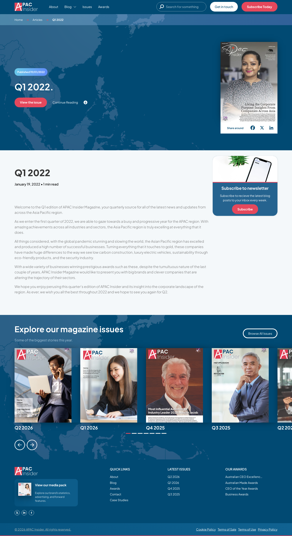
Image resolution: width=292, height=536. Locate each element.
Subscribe (245, 209)
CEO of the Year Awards (242, 489)
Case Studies (119, 501)
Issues (87, 7)
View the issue (31, 102)
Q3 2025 (174, 495)
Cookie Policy (206, 529)
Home (19, 19)
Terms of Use (247, 529)
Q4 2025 (174, 489)
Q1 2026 (174, 483)
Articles (37, 19)
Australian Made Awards (242, 483)
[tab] (128, 433)
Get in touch (224, 7)
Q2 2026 (174, 477)
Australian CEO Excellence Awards (244, 477)
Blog (113, 483)
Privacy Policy (267, 529)
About (53, 7)
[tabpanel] (47, 385)
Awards (103, 7)
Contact (116, 495)
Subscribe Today (259, 7)
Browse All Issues (260, 333)
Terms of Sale (227, 529)
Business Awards (237, 495)
